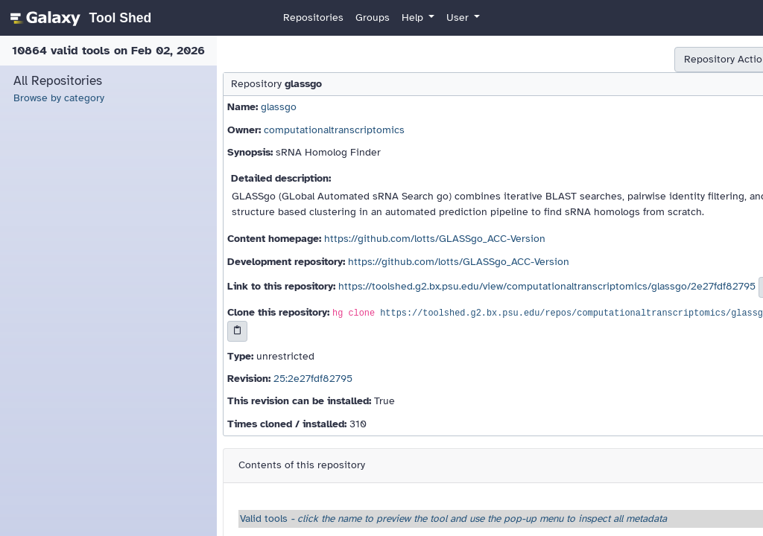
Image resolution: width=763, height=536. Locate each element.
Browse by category (58, 98)
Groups (372, 17)
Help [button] (414, 17)
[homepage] (78, 17)
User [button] (459, 17)
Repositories (313, 17)
